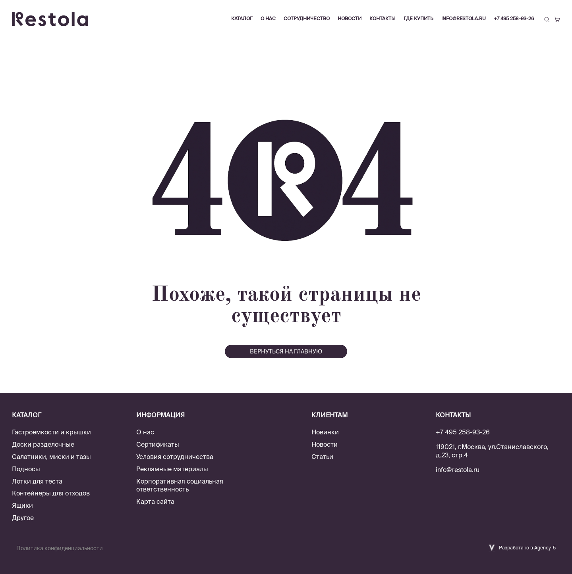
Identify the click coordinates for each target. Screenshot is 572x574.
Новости (324, 444)
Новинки (325, 432)
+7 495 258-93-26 (514, 18)
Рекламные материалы (172, 468)
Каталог (242, 18)
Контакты (382, 18)
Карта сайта (155, 501)
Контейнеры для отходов (51, 493)
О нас (145, 432)
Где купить (418, 18)
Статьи (322, 456)
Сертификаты (157, 444)
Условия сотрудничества (174, 456)
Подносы (26, 468)
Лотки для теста (37, 481)
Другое (23, 517)
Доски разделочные (43, 444)
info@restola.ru (463, 18)
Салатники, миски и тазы (51, 456)
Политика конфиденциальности (59, 548)
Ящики (22, 505)
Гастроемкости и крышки (51, 432)
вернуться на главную (286, 351)
